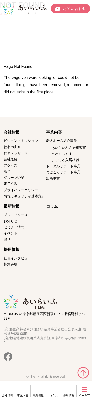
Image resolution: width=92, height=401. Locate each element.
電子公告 (10, 184)
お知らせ (10, 221)
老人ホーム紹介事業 (61, 141)
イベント (10, 233)
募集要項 (10, 264)
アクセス (10, 165)
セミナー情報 (14, 227)
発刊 (7, 239)
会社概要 (10, 159)
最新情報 (38, 395)
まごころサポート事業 (63, 172)
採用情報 (69, 395)
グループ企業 (14, 178)
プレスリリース (16, 215)
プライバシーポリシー (21, 190)
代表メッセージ (16, 153)
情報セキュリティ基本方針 (24, 196)
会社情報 (7, 395)
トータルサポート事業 (63, 166)
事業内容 (22, 395)
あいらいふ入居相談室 (69, 148)
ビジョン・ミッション (21, 141)
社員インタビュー (17, 258)
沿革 (7, 171)
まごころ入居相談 (65, 160)
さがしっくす (62, 154)
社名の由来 (12, 147)
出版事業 (53, 178)
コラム (53, 395)
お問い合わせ (74, 8)
